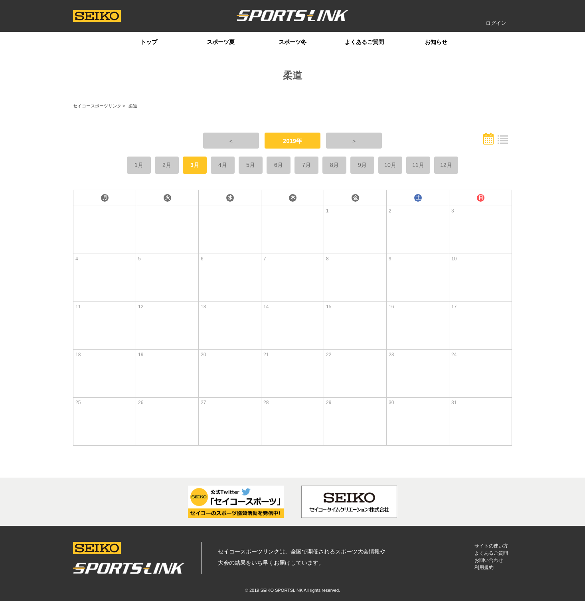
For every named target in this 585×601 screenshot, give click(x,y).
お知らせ (436, 42)
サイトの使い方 (491, 546)
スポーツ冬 (292, 42)
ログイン (496, 23)
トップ (148, 42)
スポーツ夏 (221, 42)
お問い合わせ (488, 560)
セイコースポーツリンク (97, 105)
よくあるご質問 (364, 42)
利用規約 (484, 567)
